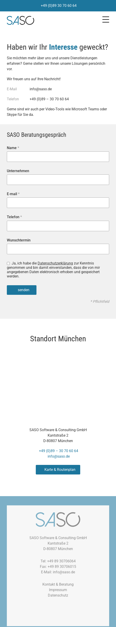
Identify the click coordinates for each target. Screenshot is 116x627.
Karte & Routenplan (59, 469)
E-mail (13, 194)
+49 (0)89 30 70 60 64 (59, 5)
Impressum (58, 591)
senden (23, 290)
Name (13, 148)
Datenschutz (58, 597)
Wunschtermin (19, 240)
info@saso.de (41, 89)
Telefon (14, 217)
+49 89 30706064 (61, 563)
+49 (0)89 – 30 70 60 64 (49, 99)
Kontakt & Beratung (58, 586)
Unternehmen (18, 171)
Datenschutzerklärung (55, 263)
